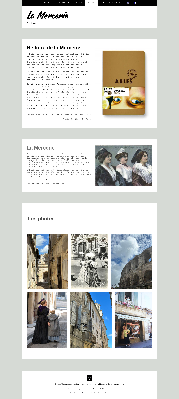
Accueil (46, 3)
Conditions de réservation (109, 384)
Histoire (92, 3)
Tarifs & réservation (111, 3)
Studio (79, 3)
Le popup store (62, 3)
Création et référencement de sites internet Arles (89, 393)
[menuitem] (128, 3)
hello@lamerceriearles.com (69, 384)
